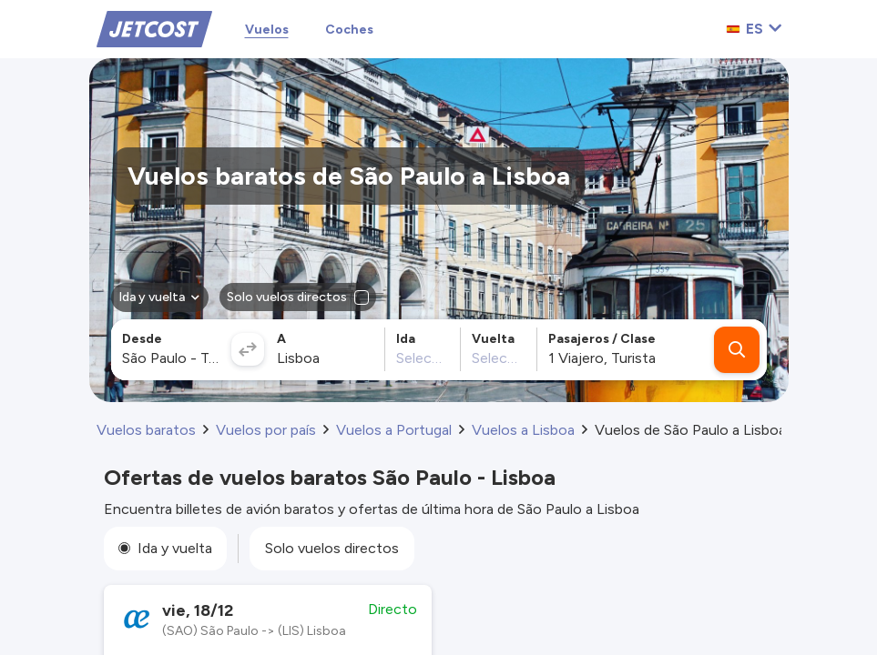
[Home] (154, 27)
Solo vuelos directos (332, 548)
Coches (349, 29)
